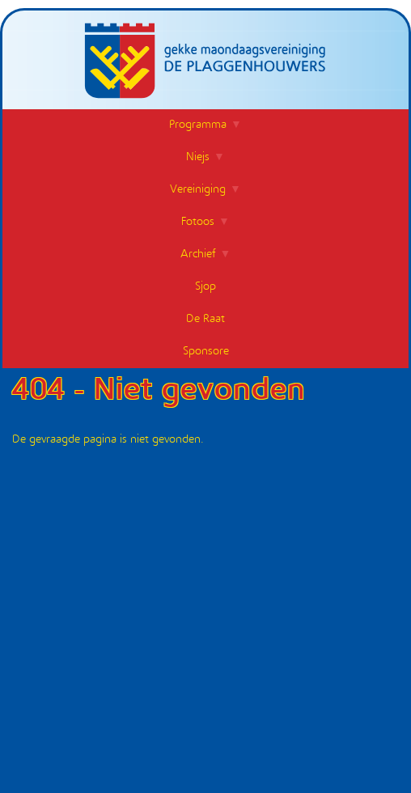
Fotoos (197, 222)
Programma (198, 125)
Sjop (205, 287)
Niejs (198, 157)
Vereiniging (198, 190)
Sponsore (206, 352)
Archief (198, 254)
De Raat (205, 319)
